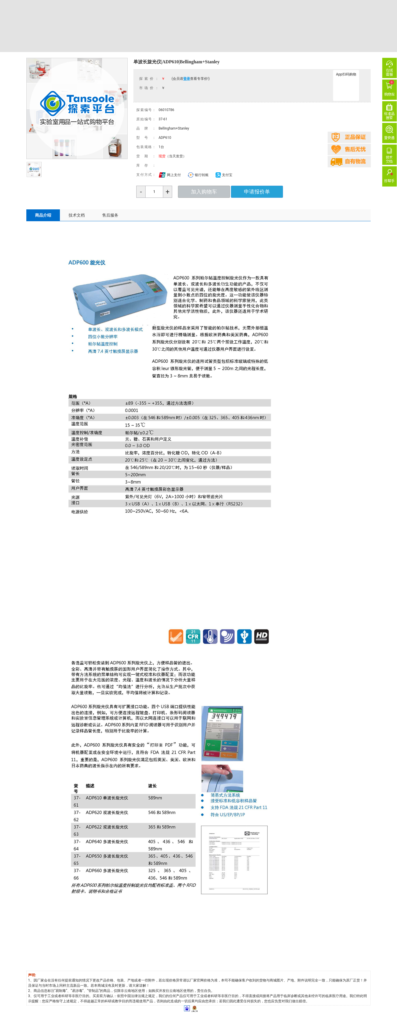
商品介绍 (43, 215)
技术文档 (77, 215)
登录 (186, 79)
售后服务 (110, 215)
